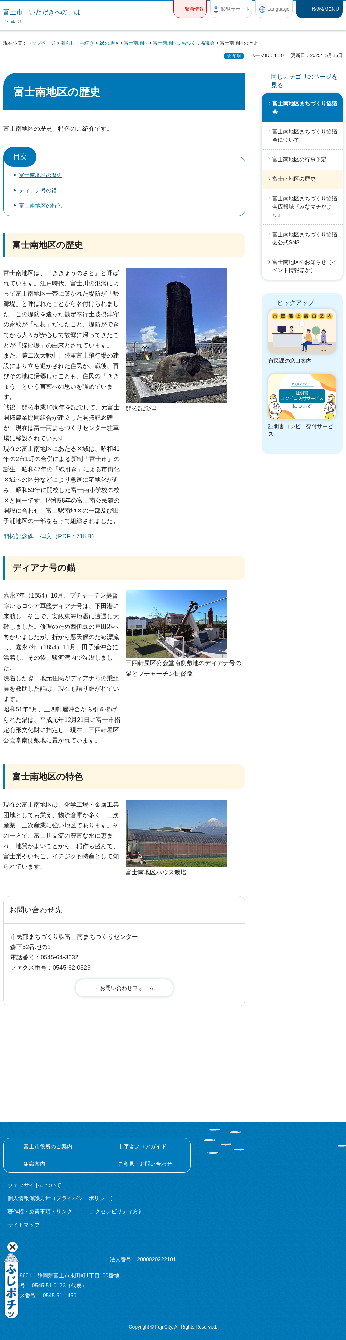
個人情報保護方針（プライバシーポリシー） (61, 1198)
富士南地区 (136, 43)
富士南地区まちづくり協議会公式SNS (304, 238)
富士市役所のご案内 (48, 1146)
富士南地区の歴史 (40, 175)
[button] (190, 9)
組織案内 (34, 1164)
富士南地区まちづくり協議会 (184, 43)
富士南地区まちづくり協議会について (304, 136)
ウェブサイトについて (34, 1185)
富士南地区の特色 (40, 206)
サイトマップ (23, 1225)
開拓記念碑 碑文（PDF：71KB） (50, 536)
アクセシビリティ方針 (117, 1211)
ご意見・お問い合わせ (145, 1164)
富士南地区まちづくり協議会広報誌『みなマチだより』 (304, 207)
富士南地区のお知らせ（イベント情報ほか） (304, 266)
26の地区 (109, 43)
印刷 (236, 56)
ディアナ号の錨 (38, 190)
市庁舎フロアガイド (142, 1146)
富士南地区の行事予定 (299, 159)
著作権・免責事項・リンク (39, 1211)
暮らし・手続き (77, 43)
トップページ (41, 43)
